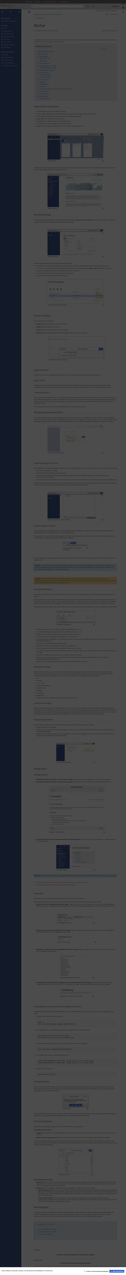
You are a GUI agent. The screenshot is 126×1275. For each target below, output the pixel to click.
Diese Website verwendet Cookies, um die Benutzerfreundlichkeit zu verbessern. (27, 1271)
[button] (96, 1271)
